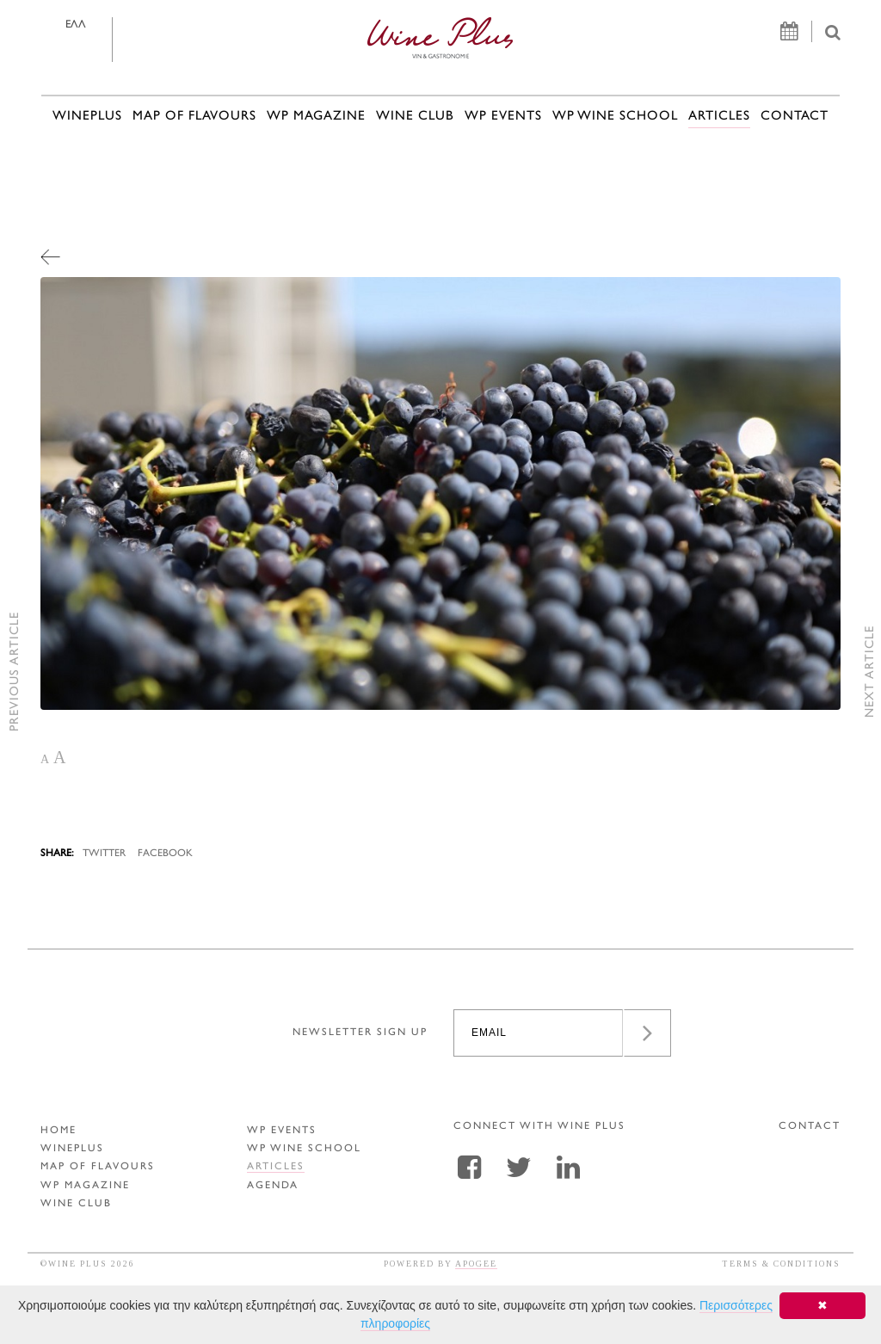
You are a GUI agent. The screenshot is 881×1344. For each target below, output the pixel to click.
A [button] (44, 759)
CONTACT (795, 116)
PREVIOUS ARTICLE (15, 672)
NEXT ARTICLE (870, 672)
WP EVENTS (503, 116)
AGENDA (273, 1186)
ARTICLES (719, 116)
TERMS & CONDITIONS (781, 1263)
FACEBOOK (165, 854)
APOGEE (476, 1263)
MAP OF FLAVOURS (194, 116)
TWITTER (104, 854)
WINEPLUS (87, 116)
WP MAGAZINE (316, 116)
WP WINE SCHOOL (615, 116)
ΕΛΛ (75, 25)
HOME (58, 1131)
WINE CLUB (415, 116)
